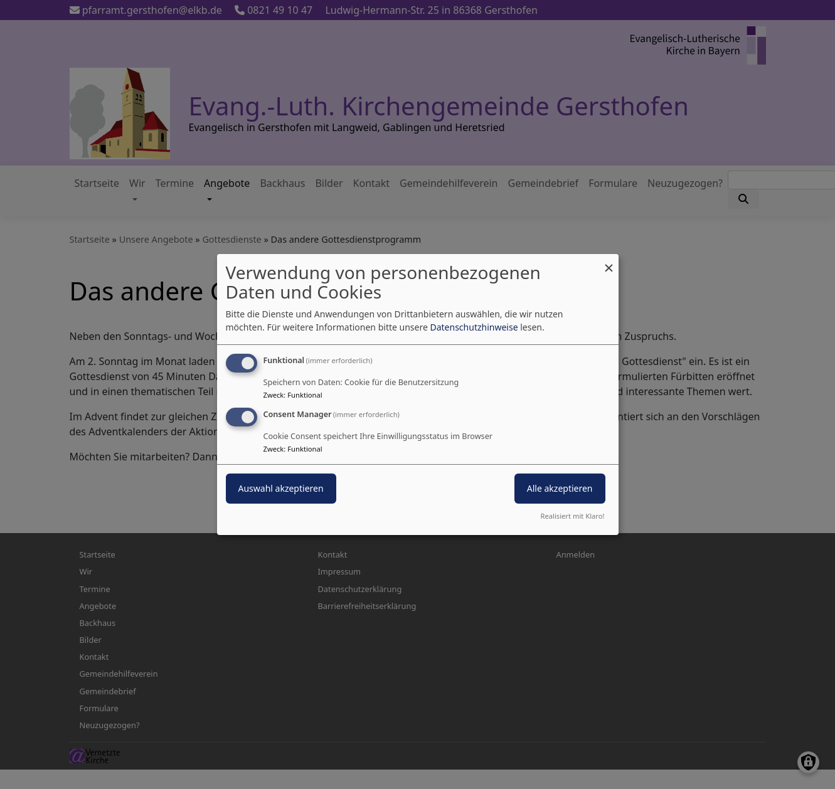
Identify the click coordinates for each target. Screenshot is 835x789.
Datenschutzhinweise (474, 327)
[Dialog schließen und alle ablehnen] (609, 262)
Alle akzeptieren (560, 488)
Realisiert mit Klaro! (573, 516)
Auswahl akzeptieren (281, 488)
